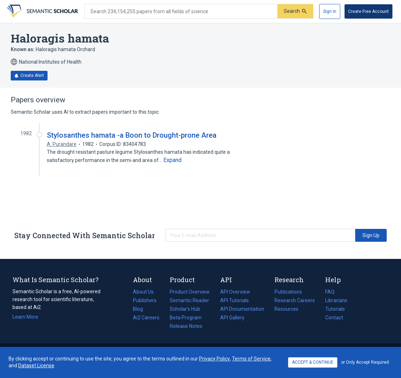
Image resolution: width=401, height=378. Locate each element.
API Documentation (242, 309)
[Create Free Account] (368, 11)
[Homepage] (41, 11)
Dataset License (36, 365)
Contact (334, 317)
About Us (143, 292)
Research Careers (294, 300)
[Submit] (295, 11)
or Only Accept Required (365, 362)
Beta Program (186, 317)
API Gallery (232, 317)
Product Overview (190, 292)
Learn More (25, 317)
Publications (288, 292)
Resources (286, 309)
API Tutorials (234, 300)
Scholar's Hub (185, 309)
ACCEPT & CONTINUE (312, 362)
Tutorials (335, 309)
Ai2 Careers (146, 317)
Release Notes (186, 326)
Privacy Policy (214, 359)
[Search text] (181, 11)
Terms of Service (251, 359)
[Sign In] (329, 11)
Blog (141, 309)
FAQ (330, 292)
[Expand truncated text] (172, 160)
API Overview (235, 292)
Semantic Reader (189, 300)
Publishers (145, 300)
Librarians (336, 300)
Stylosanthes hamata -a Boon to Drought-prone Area (132, 135)
